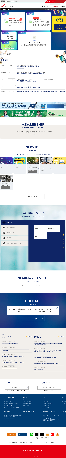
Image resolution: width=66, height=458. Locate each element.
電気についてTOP (26, 399)
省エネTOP (64, 399)
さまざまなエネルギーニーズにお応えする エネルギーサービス (51, 416)
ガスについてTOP (46, 399)
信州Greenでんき (7, 421)
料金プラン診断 (26, 405)
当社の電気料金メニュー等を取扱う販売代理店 (12, 407)
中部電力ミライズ (7, 5)
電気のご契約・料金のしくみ (28, 403)
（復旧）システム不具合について (40, 369)
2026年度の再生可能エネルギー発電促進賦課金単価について (13, 362)
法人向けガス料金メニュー (47, 401)
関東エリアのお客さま (46, 407)
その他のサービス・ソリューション (49, 411)
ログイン (59, 25)
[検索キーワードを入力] (55, 4)
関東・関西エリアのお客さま (28, 411)
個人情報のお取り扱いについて (13, 442)
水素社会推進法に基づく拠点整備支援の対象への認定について (45, 357)
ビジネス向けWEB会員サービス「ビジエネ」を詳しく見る (33, 134)
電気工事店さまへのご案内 (49, 390)
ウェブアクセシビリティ (45, 442)
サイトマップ (38, 442)
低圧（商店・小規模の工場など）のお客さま (11, 403)
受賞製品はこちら (20, 68)
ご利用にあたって (31, 442)
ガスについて (45, 397)
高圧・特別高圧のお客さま (8, 405)
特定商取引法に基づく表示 (23, 442)
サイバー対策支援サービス (47, 418)
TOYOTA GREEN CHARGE (8, 418)
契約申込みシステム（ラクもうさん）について (16, 390)
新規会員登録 (59, 28)
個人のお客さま (45, 6)
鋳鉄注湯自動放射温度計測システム (23, 80)
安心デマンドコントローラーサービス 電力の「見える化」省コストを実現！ (51, 420)
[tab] (14, 222)
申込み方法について (7, 401)
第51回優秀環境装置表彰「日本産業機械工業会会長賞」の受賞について (47, 363)
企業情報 (63, 6)
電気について (25, 397)
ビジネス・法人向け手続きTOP (9, 399)
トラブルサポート (46, 405)
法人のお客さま (54, 6)
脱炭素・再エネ (7, 411)
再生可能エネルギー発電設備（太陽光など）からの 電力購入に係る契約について (12, 416)
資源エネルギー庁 (54, 442)
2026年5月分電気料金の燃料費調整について (10, 343)
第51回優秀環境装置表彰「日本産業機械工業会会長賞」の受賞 (28, 66)
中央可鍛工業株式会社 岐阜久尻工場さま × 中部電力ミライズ (28, 81)
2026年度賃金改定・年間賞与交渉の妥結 (9, 368)
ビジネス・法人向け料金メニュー (29, 401)
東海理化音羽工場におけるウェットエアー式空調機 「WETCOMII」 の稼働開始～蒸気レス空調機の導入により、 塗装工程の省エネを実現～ (41, 92)
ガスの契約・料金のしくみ (47, 403)
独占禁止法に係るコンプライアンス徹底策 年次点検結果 (13, 356)
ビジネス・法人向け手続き (9, 397)
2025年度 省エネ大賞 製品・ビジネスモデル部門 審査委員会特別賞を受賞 (30, 73)
